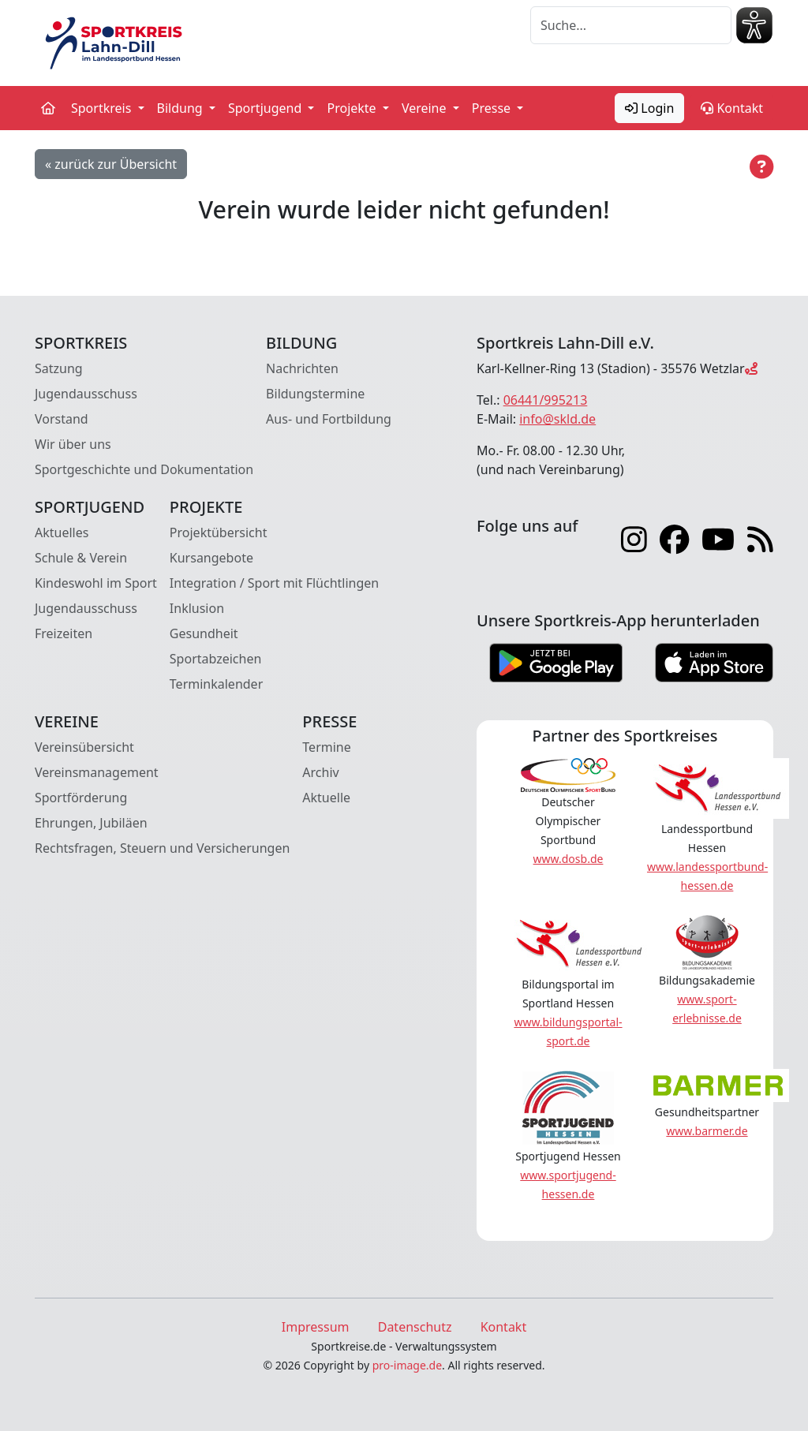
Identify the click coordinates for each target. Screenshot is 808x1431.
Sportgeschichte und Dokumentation (144, 469)
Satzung (59, 368)
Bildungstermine (315, 393)
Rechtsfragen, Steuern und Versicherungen (162, 848)
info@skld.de (557, 419)
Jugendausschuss (86, 393)
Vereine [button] (426, 108)
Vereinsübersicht (84, 747)
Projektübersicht (218, 532)
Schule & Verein (81, 557)
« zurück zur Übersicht (111, 164)
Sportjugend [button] (266, 108)
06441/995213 (545, 400)
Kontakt (732, 108)
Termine (326, 747)
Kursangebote (211, 557)
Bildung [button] (181, 108)
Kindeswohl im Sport (96, 583)
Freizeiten (63, 633)
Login (649, 108)
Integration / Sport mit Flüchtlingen (274, 583)
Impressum (316, 1327)
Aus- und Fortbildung (328, 419)
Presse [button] (493, 108)
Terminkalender (216, 684)
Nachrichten (302, 368)
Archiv (320, 772)
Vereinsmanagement (97, 772)
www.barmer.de (706, 1130)
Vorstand (61, 419)
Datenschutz (415, 1327)
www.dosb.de (568, 858)
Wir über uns (73, 444)
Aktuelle (326, 797)
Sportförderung (81, 797)
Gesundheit (204, 633)
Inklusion (197, 608)
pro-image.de (407, 1365)
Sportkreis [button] (103, 108)
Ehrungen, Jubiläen (91, 822)
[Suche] (630, 25)
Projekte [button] (353, 108)
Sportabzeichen (216, 658)
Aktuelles (61, 532)
